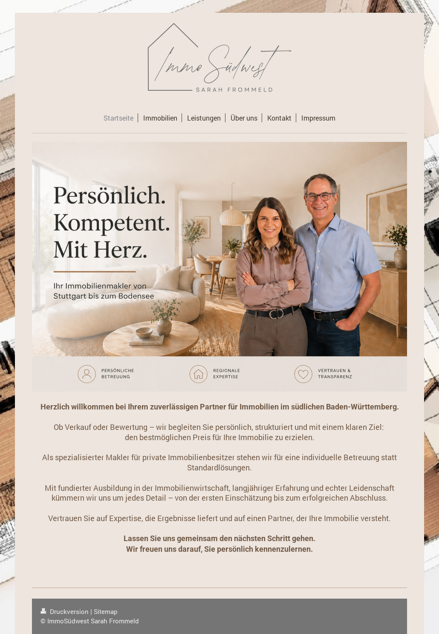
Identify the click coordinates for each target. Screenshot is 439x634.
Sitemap (106, 611)
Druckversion (65, 611)
